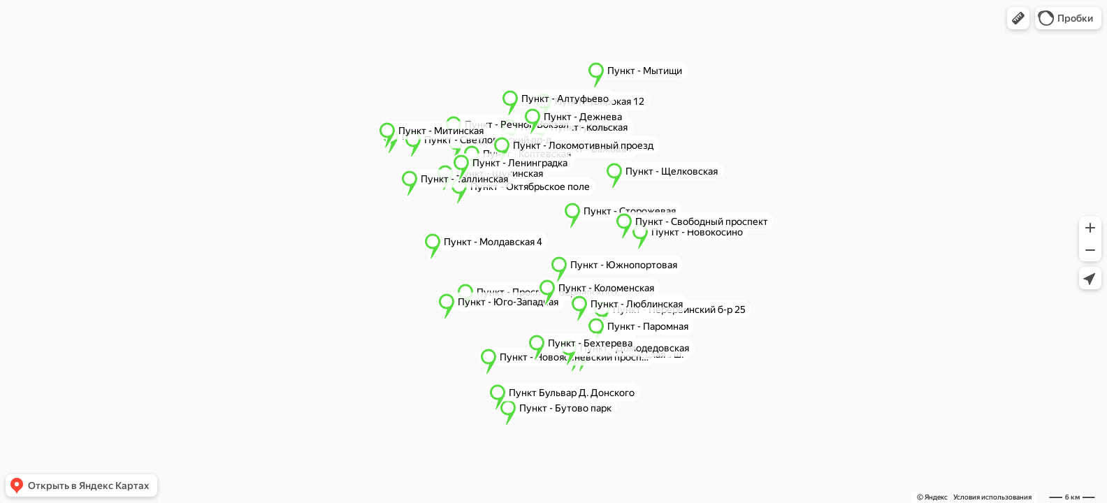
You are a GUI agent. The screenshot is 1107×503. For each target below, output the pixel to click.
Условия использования (992, 497)
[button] (1018, 18)
